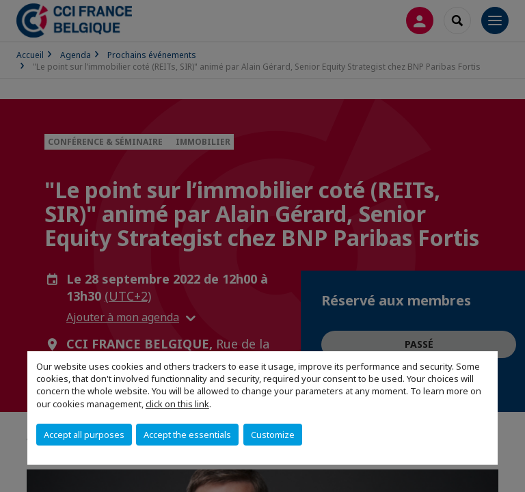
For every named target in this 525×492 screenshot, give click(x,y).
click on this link (177, 404)
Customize (273, 434)
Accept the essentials (187, 434)
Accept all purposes (84, 434)
